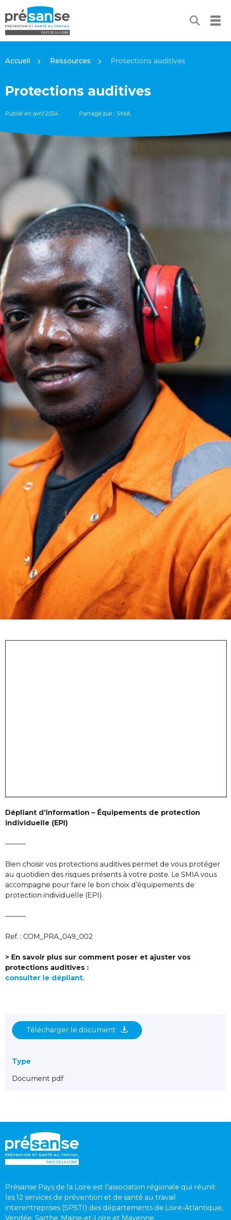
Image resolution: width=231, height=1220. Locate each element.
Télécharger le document (77, 1030)
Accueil (17, 61)
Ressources (70, 61)
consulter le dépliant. (44, 978)
